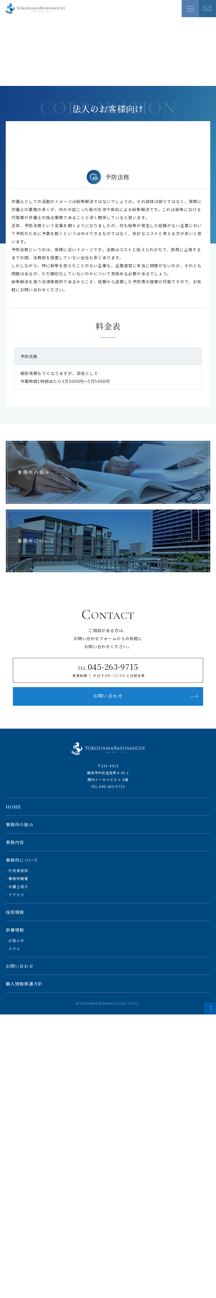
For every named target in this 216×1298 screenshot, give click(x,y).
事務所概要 (18, 878)
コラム (14, 948)
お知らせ (16, 940)
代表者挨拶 (18, 870)
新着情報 (15, 930)
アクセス (16, 894)
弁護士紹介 (18, 886)
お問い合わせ (146, 696)
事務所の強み (19, 824)
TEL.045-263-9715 (108, 786)
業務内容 (15, 842)
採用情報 (15, 912)
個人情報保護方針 (24, 984)
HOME (13, 807)
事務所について (22, 860)
